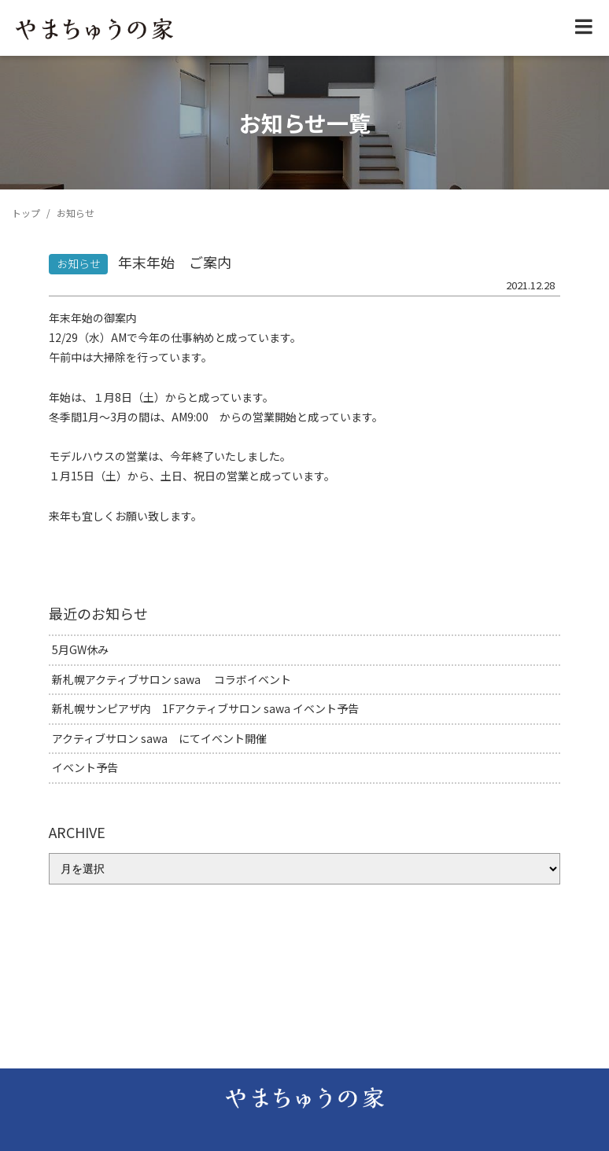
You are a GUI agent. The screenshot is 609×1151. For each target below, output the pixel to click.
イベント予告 (85, 767)
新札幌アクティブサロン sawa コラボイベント (171, 679)
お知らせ (79, 263)
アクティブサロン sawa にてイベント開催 (159, 738)
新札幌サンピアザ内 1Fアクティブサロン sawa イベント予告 (205, 708)
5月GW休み (80, 649)
